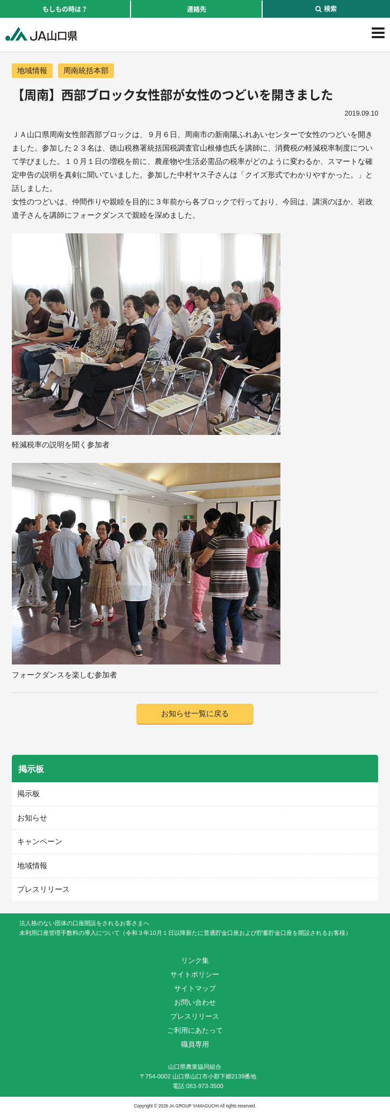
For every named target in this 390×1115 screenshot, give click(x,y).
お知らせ (32, 817)
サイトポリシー (194, 974)
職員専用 (195, 1044)
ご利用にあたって (195, 1030)
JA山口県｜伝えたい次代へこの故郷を (41, 34)
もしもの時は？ (65, 9)
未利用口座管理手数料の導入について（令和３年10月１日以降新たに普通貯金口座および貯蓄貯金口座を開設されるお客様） (185, 933)
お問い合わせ (195, 1002)
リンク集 (195, 960)
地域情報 (32, 70)
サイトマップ (195, 988)
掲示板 (28, 793)
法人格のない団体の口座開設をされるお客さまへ (84, 923)
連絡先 (196, 9)
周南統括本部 (86, 70)
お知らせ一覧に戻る (195, 713)
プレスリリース (43, 889)
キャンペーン (39, 841)
